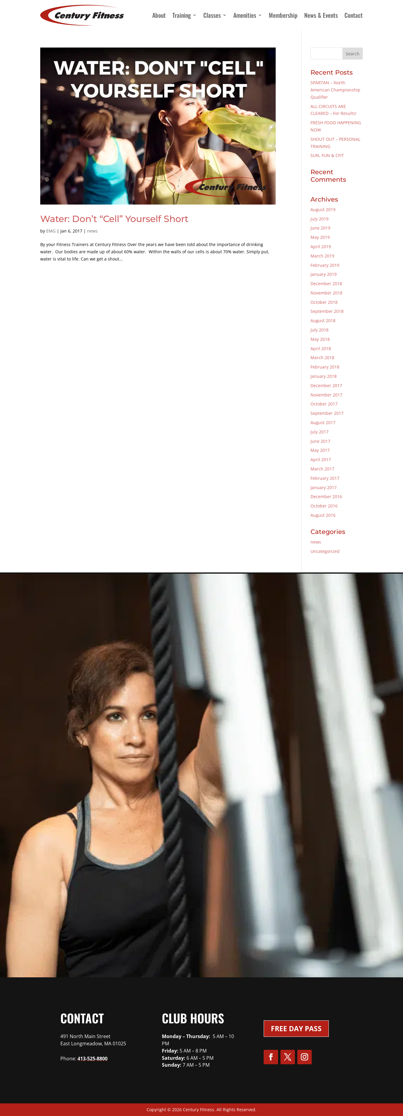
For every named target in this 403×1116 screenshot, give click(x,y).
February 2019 (325, 265)
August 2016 (323, 515)
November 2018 (326, 293)
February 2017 (325, 478)
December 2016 (326, 496)
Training (181, 15)
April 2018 (321, 348)
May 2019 (320, 237)
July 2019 (320, 219)
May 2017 (320, 450)
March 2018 (322, 357)
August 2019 (323, 209)
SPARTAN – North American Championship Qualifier (335, 90)
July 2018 (320, 330)
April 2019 (321, 246)
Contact (353, 15)
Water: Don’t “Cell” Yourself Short (114, 218)
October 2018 (324, 302)
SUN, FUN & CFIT (327, 155)
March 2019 (322, 256)
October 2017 (324, 404)
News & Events (321, 15)
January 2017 (324, 487)
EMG (51, 231)
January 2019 (324, 274)
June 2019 (320, 228)
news (92, 231)
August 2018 (323, 320)
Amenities (244, 15)
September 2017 (327, 413)
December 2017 (326, 385)
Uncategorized (325, 551)
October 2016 (324, 506)
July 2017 (320, 432)
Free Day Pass (296, 1028)
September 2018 (327, 311)
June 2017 (320, 441)
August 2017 (323, 422)
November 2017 (326, 395)
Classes (212, 15)
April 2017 (321, 459)
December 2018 (326, 283)
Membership (283, 15)
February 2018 (325, 367)
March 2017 (322, 469)
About (159, 15)
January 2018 (324, 376)
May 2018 (320, 339)
